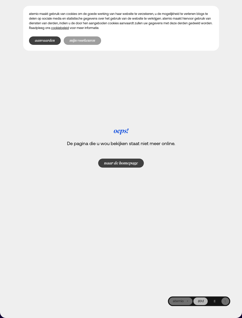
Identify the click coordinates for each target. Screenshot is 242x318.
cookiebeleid (60, 28)
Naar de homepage (121, 163)
